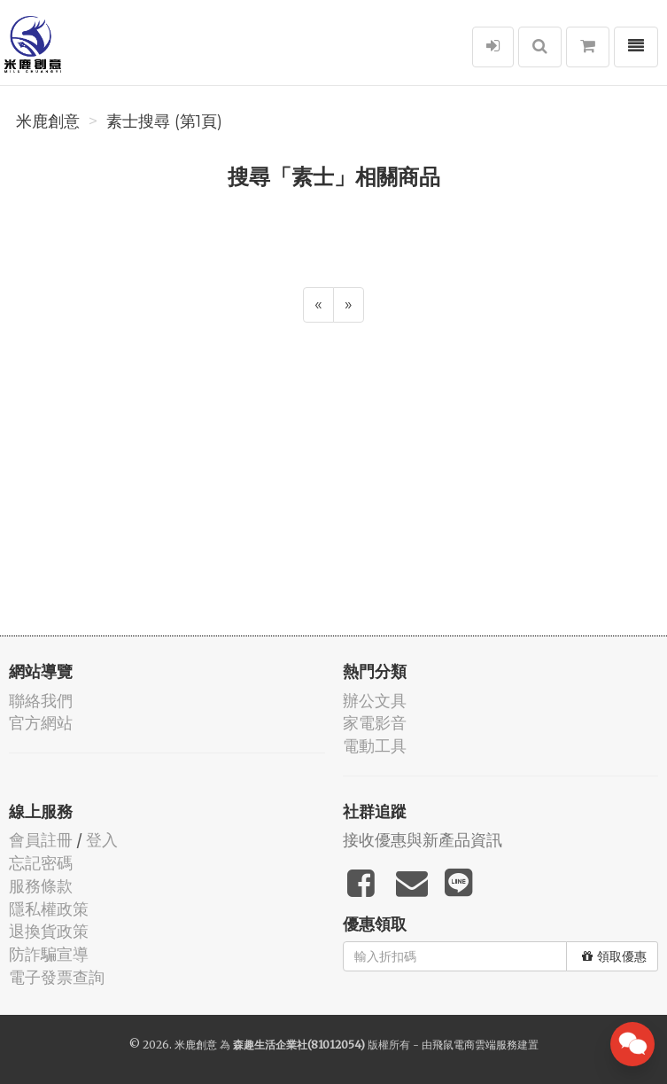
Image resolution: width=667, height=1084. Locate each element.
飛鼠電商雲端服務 (474, 1044)
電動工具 (375, 746)
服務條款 (41, 886)
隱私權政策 (49, 909)
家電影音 (375, 723)
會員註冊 (41, 840)
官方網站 (41, 723)
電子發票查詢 (57, 977)
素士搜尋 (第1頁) (164, 121)
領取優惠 (614, 956)
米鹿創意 (48, 121)
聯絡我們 (41, 700)
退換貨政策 (49, 931)
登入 (102, 840)
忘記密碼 (41, 863)
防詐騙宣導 (49, 954)
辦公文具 (375, 700)
